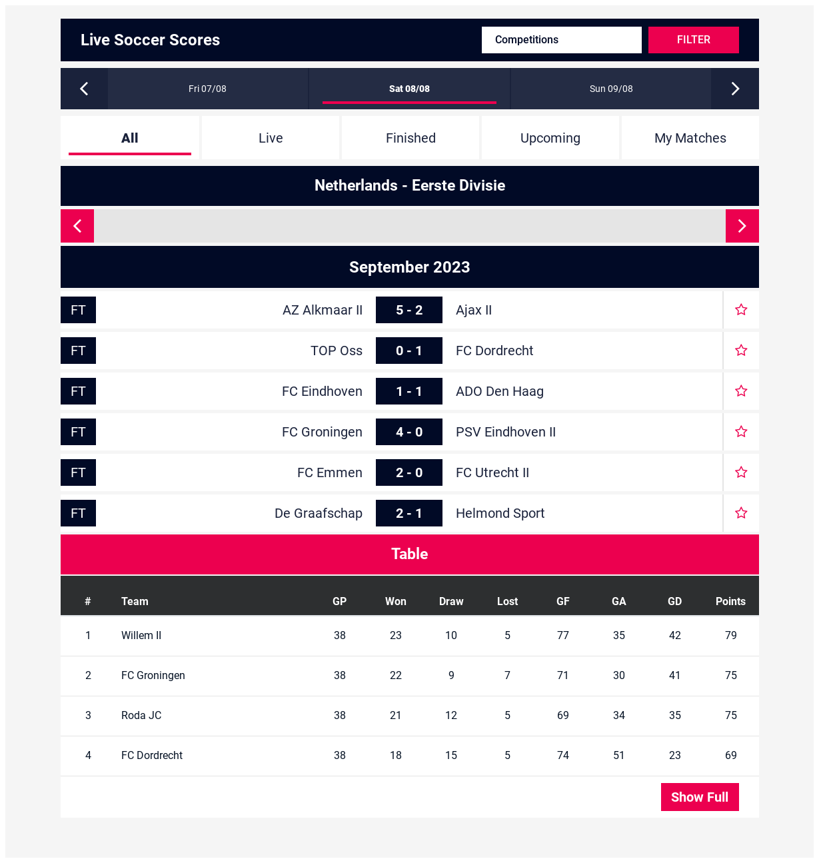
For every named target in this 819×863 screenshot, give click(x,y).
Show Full (699, 797)
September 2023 (409, 267)
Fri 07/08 (208, 88)
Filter (693, 39)
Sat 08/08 (409, 88)
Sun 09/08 (611, 88)
